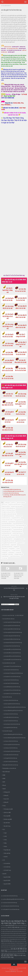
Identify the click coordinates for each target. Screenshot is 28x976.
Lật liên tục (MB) (7, 812)
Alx (21, 971)
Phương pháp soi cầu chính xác (9, 768)
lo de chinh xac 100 (18, 515)
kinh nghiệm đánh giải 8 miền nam (8, 515)
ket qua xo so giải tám (6, 506)
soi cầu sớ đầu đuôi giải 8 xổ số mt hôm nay (13, 734)
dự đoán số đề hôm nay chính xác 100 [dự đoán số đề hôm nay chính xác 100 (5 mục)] (18, 941)
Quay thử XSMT (7, 880)
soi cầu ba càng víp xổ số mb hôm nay (12, 635)
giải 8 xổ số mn (7, 46)
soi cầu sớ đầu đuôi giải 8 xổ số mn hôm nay (13, 491)
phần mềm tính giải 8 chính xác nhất (8, 537)
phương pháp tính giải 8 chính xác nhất (9, 542)
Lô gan (5, 833)
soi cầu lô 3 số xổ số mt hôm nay (11, 761)
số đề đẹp (18, 548)
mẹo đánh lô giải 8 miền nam (17, 533)
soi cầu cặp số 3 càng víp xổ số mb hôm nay (13, 673)
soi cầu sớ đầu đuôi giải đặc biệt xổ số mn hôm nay (15, 707)
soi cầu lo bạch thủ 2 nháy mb (8, 290)
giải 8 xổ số (13, 502)
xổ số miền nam (4, 558)
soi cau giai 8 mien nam (12, 48)
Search (17, 604)
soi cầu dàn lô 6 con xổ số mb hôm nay (12, 693)
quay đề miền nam (20, 542)
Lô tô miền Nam (7, 867)
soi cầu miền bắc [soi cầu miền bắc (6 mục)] (22, 951)
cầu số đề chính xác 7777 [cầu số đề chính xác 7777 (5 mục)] (22, 931)
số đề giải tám (4, 552)
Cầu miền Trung (7, 826)
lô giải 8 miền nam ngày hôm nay (17, 527)
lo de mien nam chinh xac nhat (7, 519)
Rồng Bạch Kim (16, 546)
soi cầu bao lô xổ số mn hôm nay (11, 714)
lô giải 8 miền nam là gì (6, 527)
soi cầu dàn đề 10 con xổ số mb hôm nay (12, 659)
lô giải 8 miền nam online (17, 529)
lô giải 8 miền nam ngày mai (7, 529)
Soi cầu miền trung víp (7, 731)
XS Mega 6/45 (7, 792)
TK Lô (3, 829)
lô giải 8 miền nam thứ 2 (6, 531)
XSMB (3, 775)
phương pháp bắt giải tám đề (19, 539)
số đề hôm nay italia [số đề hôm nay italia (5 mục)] (4, 953)
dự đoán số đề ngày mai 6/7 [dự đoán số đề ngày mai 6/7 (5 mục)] (12, 943)
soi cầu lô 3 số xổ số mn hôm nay (11, 720)
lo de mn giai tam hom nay (18, 519)
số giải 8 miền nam (5, 556)
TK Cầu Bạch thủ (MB (8, 809)
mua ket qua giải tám (5, 535)
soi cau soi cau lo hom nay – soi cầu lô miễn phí (12, 615)
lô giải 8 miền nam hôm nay (18, 523)
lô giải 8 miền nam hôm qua (21, 525)
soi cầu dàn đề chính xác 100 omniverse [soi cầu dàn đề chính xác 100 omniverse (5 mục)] (16, 945)
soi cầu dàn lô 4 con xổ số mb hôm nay (12, 676)
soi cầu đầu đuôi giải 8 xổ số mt (20, 454)
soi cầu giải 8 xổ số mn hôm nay (10, 727)
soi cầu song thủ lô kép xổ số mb (7, 326)
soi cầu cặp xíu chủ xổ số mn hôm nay (12, 724)
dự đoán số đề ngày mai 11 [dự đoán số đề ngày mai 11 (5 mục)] (21, 943)
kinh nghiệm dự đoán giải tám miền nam (9, 514)
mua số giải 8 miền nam (15, 535)
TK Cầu (4, 805)
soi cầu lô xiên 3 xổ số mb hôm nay (11, 680)
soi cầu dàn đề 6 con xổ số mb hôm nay (12, 652)
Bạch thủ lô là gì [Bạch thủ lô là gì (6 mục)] (10, 925)
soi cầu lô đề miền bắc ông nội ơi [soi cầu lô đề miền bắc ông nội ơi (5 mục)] (12, 951)
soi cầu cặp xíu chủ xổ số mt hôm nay (12, 751)
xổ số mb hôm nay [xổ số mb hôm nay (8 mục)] (9, 955)
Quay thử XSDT (13, 544)
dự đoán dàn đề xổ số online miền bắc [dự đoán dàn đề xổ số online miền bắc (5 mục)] (18, 939)
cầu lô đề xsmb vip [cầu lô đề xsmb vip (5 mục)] (14, 929)
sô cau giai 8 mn (12, 548)
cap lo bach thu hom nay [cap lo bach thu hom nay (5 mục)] (18, 925)
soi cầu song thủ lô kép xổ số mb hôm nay (13, 632)
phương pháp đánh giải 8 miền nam (8, 540)
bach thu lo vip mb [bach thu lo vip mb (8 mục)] (9, 921)
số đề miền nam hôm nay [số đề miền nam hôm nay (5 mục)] (12, 953)
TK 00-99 (5, 856)
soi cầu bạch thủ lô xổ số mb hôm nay (12, 646)
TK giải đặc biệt (7, 850)
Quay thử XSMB (7, 877)
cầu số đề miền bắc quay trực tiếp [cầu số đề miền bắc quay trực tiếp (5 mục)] (6, 933)
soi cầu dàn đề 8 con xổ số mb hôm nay (12, 656)
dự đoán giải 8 (7, 502)
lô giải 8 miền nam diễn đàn (7, 523)
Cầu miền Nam (7, 822)
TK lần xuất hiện (7, 853)
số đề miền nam (18, 552)
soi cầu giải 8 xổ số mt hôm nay (10, 758)
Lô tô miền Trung (7, 870)
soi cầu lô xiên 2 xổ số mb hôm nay (11, 683)
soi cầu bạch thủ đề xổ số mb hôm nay (12, 489)
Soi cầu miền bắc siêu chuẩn (8, 663)
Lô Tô (3, 860)
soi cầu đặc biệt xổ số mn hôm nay (11, 717)
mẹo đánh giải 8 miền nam (6, 533)
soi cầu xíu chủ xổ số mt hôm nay (11, 741)
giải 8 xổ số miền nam (21, 502)
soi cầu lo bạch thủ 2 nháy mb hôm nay (12, 622)
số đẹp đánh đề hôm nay (18, 554)
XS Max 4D (6, 795)
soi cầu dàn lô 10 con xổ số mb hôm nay (12, 666)
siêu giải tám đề (4, 548)
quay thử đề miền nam (5, 544)
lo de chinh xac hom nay (6, 517)
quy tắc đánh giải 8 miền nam (7, 546)
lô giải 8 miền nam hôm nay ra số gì (8, 525)
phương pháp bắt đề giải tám (7, 539)
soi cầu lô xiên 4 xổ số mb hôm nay (11, 669)
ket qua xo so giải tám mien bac (17, 506)
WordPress (13, 971)
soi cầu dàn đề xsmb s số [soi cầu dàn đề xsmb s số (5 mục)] (7, 949)
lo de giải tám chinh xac (16, 517)
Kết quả (4, 785)
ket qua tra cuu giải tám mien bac (15, 504)
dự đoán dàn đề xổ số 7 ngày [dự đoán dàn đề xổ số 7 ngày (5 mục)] (7, 939)
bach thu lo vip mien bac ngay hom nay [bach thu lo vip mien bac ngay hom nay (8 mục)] (13, 922)
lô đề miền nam (4, 521)
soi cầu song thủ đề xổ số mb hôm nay (12, 629)
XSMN (3, 778)
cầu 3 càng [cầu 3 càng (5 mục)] (23, 925)
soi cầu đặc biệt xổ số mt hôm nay (11, 754)
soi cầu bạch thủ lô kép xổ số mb (7, 316)
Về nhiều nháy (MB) (8, 819)
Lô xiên (5, 836)
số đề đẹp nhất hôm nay (16, 550)
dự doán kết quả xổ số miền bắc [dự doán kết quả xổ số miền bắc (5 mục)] (13, 937)
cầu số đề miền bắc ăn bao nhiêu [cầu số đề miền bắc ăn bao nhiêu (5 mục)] (17, 933)
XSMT (3, 782)
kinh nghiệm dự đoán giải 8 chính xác (8, 512)
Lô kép (5, 839)
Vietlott (4, 788)
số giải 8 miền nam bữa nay (15, 556)
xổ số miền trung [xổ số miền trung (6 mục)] (21, 955)
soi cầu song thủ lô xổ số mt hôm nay (12, 744)
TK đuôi (5, 846)
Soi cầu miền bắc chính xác (8, 618)
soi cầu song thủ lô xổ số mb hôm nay (12, 625)
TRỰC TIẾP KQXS (6, 771)
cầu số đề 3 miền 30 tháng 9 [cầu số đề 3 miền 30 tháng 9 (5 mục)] (5, 931)
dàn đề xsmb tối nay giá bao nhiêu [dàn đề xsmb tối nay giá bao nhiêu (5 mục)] (18, 935)
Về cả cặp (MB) (7, 816)
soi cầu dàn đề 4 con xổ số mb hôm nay (12, 649)
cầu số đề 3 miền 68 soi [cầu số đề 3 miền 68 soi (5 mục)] (14, 931)
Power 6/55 (6, 799)
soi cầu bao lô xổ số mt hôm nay (10, 748)
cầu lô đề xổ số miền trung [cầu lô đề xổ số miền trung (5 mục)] (22, 929)
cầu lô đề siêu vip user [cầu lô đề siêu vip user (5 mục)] (7, 929)
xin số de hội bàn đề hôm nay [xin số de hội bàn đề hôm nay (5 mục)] (20, 953)
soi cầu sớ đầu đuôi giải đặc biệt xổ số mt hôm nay (14, 737)
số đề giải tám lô (11, 552)
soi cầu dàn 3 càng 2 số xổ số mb (20, 344)
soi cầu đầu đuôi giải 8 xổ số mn (20, 404)
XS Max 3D (6, 802)
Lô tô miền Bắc (7, 863)
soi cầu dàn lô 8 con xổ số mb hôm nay (12, 690)
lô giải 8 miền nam (11, 521)
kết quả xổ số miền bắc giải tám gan (8, 510)
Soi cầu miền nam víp (6, 5)
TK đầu (5, 843)
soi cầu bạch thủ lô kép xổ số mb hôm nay (13, 642)
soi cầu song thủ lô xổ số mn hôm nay (12, 703)
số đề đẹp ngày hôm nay (6, 550)
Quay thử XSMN (7, 884)
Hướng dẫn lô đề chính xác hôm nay (10, 765)
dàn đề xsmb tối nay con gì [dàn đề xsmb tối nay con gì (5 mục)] (8, 935)
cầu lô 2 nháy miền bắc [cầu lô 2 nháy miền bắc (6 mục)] (13, 927)
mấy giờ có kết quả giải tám (17, 531)
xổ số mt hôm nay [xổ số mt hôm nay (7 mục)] (7, 957)
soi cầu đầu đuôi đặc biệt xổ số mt (20, 464)
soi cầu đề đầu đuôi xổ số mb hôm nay (12, 686)
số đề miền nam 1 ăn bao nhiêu (7, 554)
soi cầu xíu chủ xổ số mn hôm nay (11, 493)
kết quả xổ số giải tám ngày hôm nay (8, 508)
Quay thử (4, 873)
